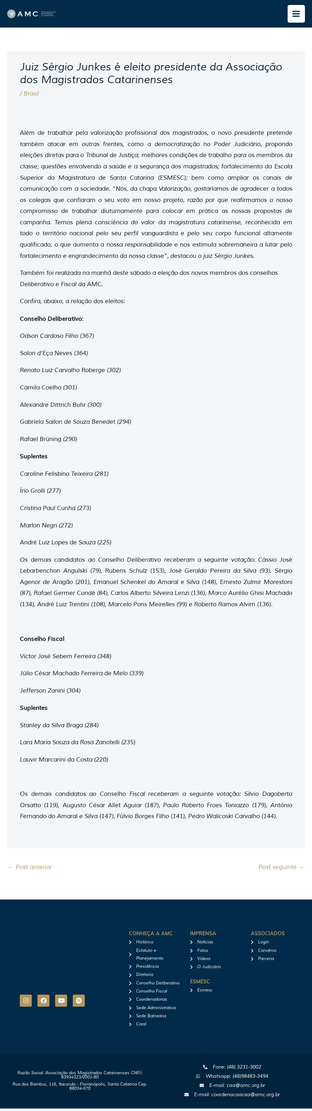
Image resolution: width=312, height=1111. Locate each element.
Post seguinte (281, 869)
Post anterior (30, 869)
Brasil (31, 96)
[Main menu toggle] (296, 15)
